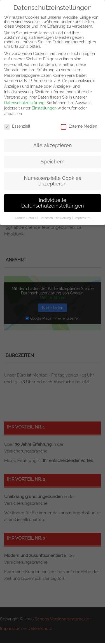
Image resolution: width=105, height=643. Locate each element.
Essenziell (17, 126)
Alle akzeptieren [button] (52, 145)
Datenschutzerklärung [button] (55, 218)
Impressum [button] (82, 218)
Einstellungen (44, 108)
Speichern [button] (53, 162)
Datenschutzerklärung (24, 103)
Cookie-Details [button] (25, 218)
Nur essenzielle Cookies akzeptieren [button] (52, 181)
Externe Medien (79, 126)
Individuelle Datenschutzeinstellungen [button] (52, 203)
